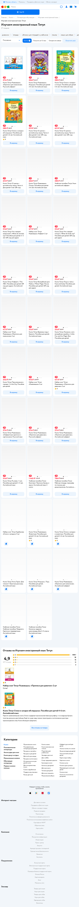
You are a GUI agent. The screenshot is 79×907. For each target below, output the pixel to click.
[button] (20, 12)
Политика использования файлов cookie (39, 820)
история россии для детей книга (29, 762)
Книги (11, 17)
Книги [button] (6, 745)
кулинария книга (47, 763)
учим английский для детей (66, 754)
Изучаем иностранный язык (48, 17)
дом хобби (45, 758)
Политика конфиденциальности (39, 817)
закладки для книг (47, 755)
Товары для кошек (39, 889)
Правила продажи (39, 811)
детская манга (46, 768)
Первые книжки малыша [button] (9, 767)
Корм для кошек (39, 891)
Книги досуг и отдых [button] (11, 755)
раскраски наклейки (29, 751)
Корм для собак (39, 897)
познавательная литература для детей (30, 747)
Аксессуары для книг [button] (11, 752)
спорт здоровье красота (49, 760)
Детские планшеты (47, 773)
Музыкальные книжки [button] (12, 758)
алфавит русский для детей (66, 745)
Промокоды (39, 814)
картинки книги (65, 760)
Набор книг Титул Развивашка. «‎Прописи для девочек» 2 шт (30, 685)
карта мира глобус (65, 758)
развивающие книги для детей (67, 768)
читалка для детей (47, 771)
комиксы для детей (48, 765)
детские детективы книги (29, 766)
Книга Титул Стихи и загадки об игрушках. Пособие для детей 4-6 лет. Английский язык (34, 711)
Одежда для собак (39, 900)
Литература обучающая (25, 17)
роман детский (28, 775)
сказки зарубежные (29, 769)
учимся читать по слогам (67, 748)
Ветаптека (39, 903)
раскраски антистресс (30, 759)
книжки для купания (66, 765)
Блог (39, 880)
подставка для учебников (46, 752)
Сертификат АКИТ (39, 822)
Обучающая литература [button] (8, 762)
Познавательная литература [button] (9, 748)
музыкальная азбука (48, 776)
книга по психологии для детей (66, 775)
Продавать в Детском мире (39, 805)
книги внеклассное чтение (48, 747)
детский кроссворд (29, 756)
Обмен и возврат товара (39, 808)
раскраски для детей (29, 754)
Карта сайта (39, 828)
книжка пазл (64, 772)
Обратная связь (39, 825)
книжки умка (64, 763)
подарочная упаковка (30, 772)
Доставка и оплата (39, 802)
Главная (4, 17)
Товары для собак (39, 894)
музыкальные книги (29, 744)
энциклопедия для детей (67, 751)
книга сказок (46, 744)
